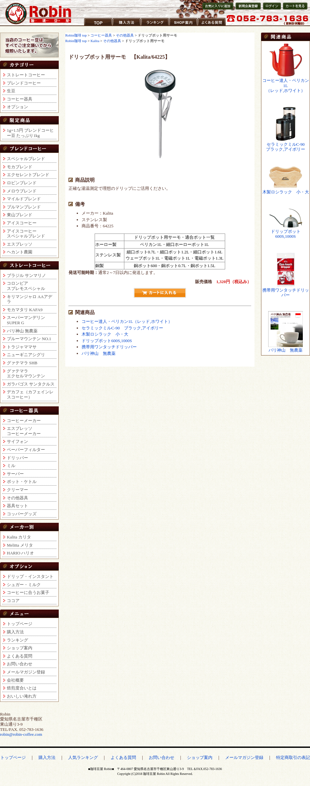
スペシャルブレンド (26, 158)
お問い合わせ (19, 663)
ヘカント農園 (19, 251)
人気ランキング (83, 757)
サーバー (15, 473)
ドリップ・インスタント (30, 576)
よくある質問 (19, 656)
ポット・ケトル (22, 481)
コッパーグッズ (22, 513)
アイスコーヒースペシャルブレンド (26, 234)
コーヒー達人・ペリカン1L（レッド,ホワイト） (127, 321)
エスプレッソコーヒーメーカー (24, 431)
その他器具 (17, 497)
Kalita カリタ (19, 537)
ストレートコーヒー (26, 74)
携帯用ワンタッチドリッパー (109, 346)
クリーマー (17, 489)
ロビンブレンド (22, 182)
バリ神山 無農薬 (22, 330)
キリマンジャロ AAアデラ (29, 299)
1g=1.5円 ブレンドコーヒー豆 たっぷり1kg (30, 133)
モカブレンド (19, 166)
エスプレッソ (19, 244)
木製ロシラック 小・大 (105, 334)
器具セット (17, 505)
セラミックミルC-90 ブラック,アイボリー (122, 327)
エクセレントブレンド (28, 174)
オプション (17, 106)
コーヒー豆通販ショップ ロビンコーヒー (38, 13)
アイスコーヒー (22, 222)
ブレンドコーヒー (24, 83)
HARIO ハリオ (20, 553)
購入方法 (15, 631)
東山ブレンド (19, 214)
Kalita (94, 41)
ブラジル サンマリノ (26, 275)
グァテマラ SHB (22, 362)
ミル (11, 465)
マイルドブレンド (24, 198)
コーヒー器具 (19, 99)
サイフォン (17, 441)
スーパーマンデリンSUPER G (26, 320)
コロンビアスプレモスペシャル (26, 286)
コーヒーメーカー (24, 420)
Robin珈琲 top (76, 35)
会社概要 (15, 680)
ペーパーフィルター (26, 449)
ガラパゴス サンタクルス (30, 384)
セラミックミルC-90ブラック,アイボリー (285, 147)
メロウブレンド (22, 191)
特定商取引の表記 (293, 757)
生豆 (11, 90)
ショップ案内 (19, 647)
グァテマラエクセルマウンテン (26, 374)
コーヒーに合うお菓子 (28, 592)
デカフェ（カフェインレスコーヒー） (30, 394)
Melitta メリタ (20, 545)
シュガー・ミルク (24, 584)
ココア (13, 600)
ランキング (17, 640)
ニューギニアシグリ (26, 354)
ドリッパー (17, 457)
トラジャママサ (22, 346)
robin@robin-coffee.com (21, 734)
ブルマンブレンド (24, 206)
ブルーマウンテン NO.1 (29, 338)
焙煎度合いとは (22, 688)
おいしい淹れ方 (22, 696)
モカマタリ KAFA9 (24, 309)
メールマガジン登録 (26, 672)
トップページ (19, 623)
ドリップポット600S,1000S (107, 340)
